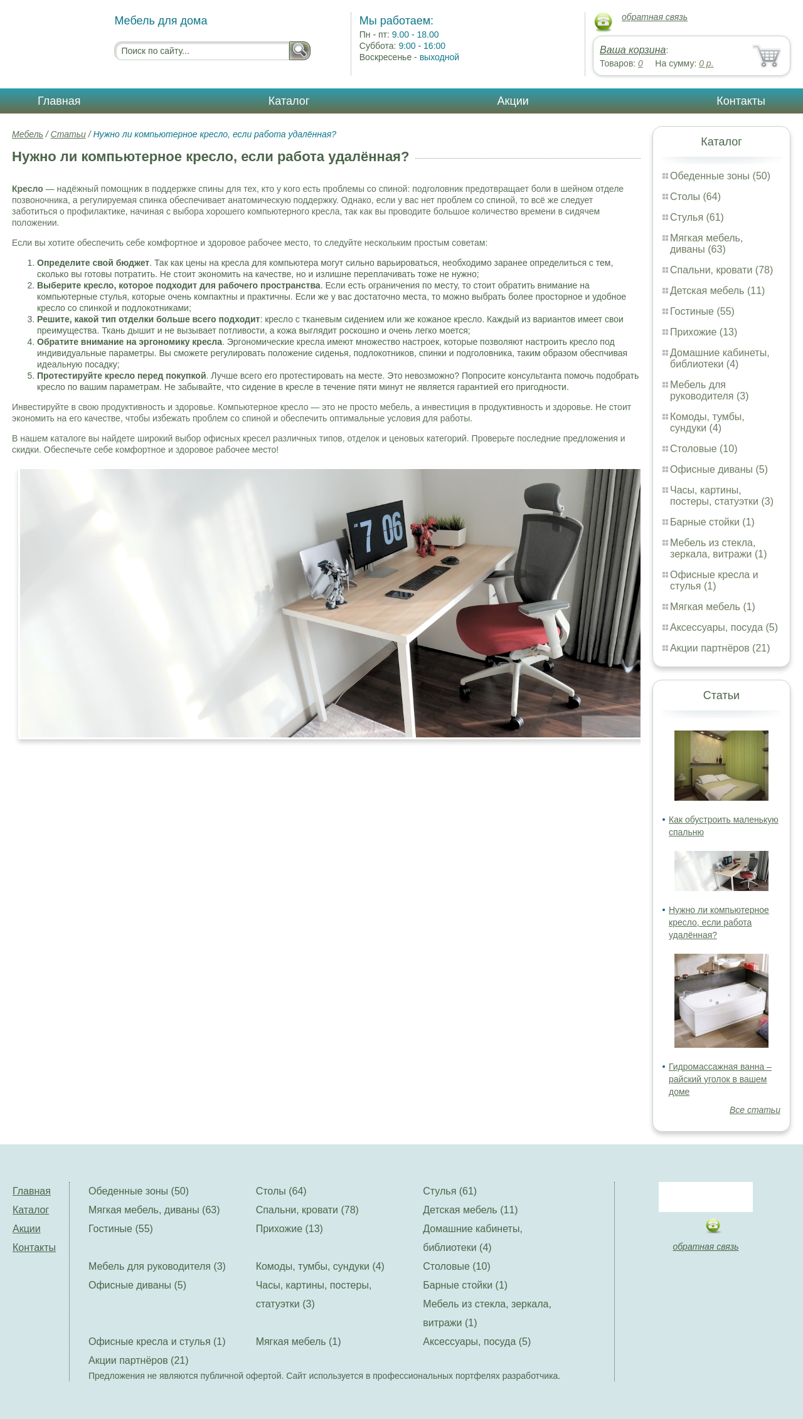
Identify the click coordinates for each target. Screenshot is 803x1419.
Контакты (740, 101)
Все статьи (755, 1110)
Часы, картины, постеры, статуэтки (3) (722, 496)
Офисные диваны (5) (719, 469)
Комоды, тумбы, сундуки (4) (707, 422)
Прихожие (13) (703, 332)
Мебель (27, 134)
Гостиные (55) (702, 311)
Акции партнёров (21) (720, 648)
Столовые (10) (703, 448)
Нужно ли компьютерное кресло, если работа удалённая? (719, 922)
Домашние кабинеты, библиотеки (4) (720, 358)
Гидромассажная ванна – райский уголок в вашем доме (720, 1079)
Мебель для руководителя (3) (709, 390)
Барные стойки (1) (712, 522)
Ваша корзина (633, 50)
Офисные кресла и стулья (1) (714, 580)
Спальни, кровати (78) (721, 270)
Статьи (68, 134)
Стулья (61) (697, 217)
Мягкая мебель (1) (712, 606)
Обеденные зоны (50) (720, 176)
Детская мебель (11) (717, 290)
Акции (513, 101)
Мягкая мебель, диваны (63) (706, 244)
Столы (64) (695, 196)
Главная (59, 101)
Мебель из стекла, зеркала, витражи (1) (718, 548)
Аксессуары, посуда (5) (724, 627)
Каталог (289, 101)
